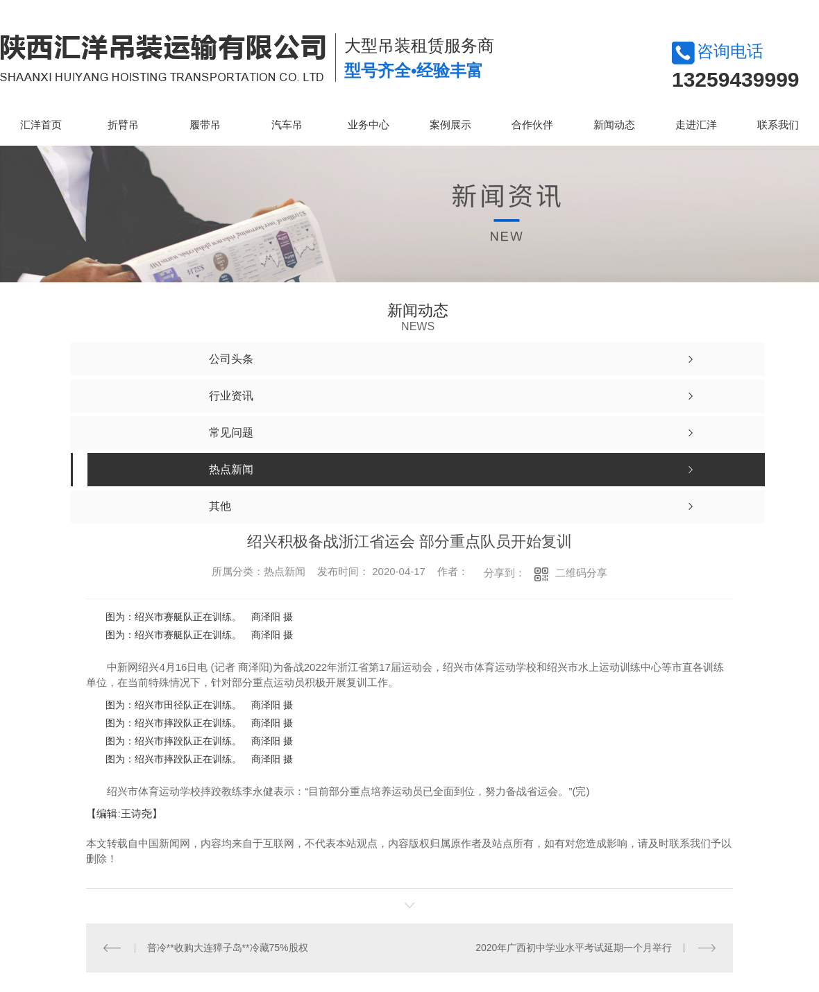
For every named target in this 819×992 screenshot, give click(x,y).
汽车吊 (287, 124)
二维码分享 (581, 573)
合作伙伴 (532, 124)
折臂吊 (123, 124)
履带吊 (205, 124)
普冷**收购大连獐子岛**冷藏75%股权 (227, 946)
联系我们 (778, 124)
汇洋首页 (41, 124)
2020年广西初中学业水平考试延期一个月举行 (573, 946)
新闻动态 (614, 124)
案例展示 (450, 124)
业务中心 (368, 124)
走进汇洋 (696, 124)
